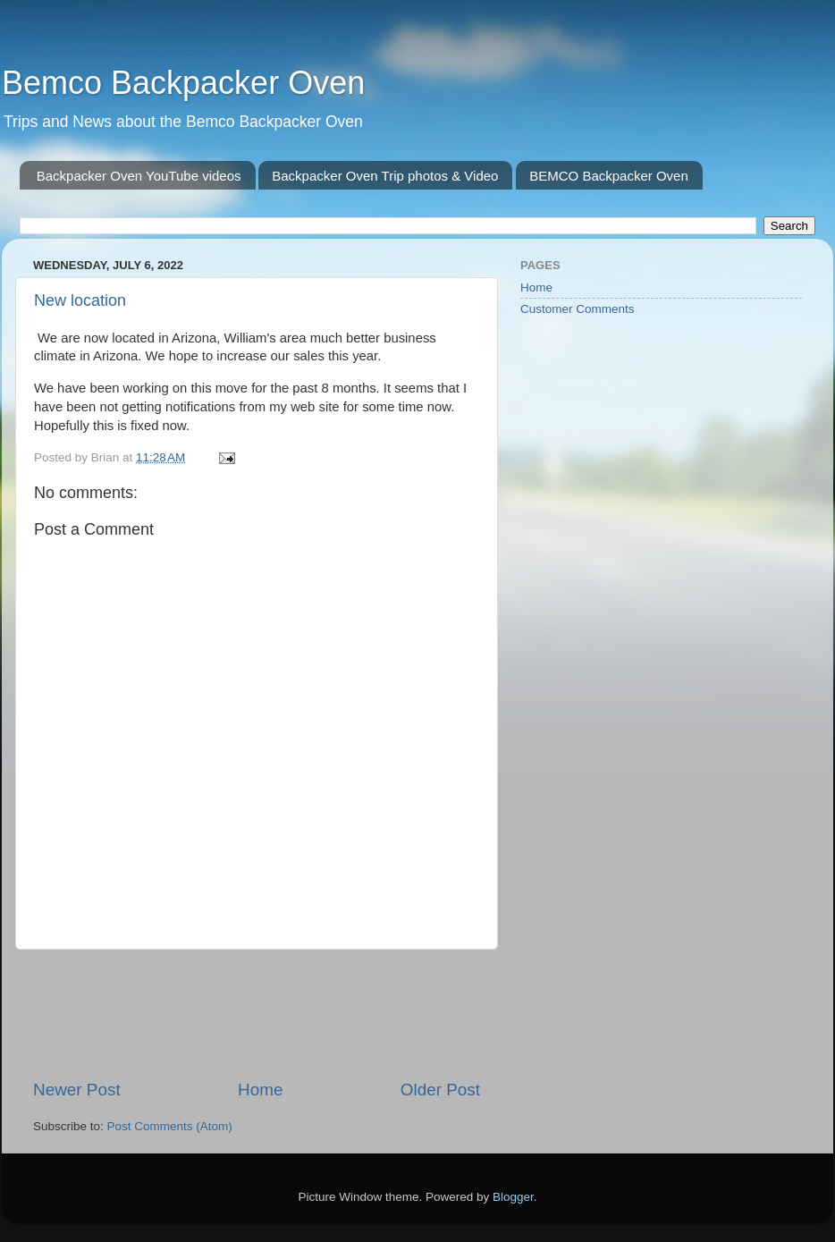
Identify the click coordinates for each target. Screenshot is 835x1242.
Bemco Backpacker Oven (183, 82)
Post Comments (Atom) (169, 1126)
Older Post (440, 1089)
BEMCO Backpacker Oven (608, 175)
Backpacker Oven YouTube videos (139, 175)
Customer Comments (577, 309)
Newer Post (77, 1089)
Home (260, 1089)
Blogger (513, 1197)
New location (80, 300)
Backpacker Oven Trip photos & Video (385, 175)
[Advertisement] (358, 1014)
